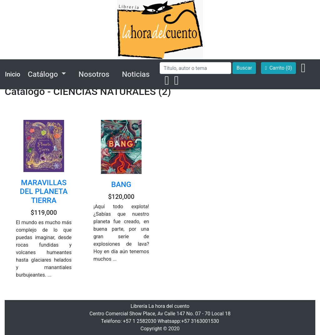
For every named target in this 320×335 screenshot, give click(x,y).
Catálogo (44, 74)
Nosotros (93, 74)
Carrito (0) (278, 68)
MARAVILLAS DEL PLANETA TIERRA (44, 191)
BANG (121, 184)
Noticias (136, 74)
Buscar (244, 68)
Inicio (12, 74)
